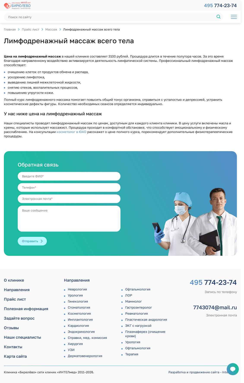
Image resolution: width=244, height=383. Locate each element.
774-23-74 (220, 5)
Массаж (51, 29)
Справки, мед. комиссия (87, 338)
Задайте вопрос (19, 318)
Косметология (79, 313)
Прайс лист (30, 29)
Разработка (177, 372)
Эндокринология (81, 331)
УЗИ (71, 350)
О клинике (14, 280)
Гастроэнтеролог (138, 307)
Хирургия (75, 344)
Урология (75, 295)
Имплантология (80, 319)
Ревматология (136, 313)
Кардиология (78, 325)
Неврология (77, 289)
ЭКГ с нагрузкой (138, 325)
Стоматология (79, 307)
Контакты (13, 346)
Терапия (131, 354)
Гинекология (78, 301)
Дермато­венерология (85, 356)
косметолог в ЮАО (71, 132)
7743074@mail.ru (215, 307)
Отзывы (11, 327)
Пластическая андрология (146, 319)
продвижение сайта (204, 372)
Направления (17, 289)
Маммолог (133, 301)
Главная (10, 29)
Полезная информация (26, 308)
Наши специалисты (22, 337)
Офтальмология (138, 289)
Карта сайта (15, 356)
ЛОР (128, 295)
